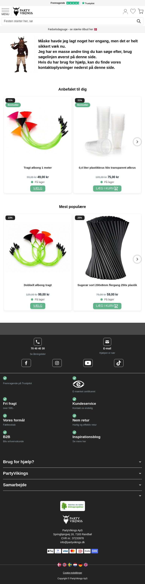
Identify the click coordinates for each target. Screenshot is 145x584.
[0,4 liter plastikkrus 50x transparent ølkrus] (107, 188)
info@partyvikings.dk (72, 542)
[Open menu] (5, 11)
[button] (72, 462)
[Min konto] (125, 11)
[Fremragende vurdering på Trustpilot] (72, 3)
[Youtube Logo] (88, 363)
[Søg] (138, 21)
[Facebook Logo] (26, 363)
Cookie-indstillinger (72, 573)
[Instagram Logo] (57, 363)
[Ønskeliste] (133, 11)
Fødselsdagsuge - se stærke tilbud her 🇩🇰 (72, 29)
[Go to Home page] (22, 11)
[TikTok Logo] (118, 363)
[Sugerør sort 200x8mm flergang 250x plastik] (107, 306)
